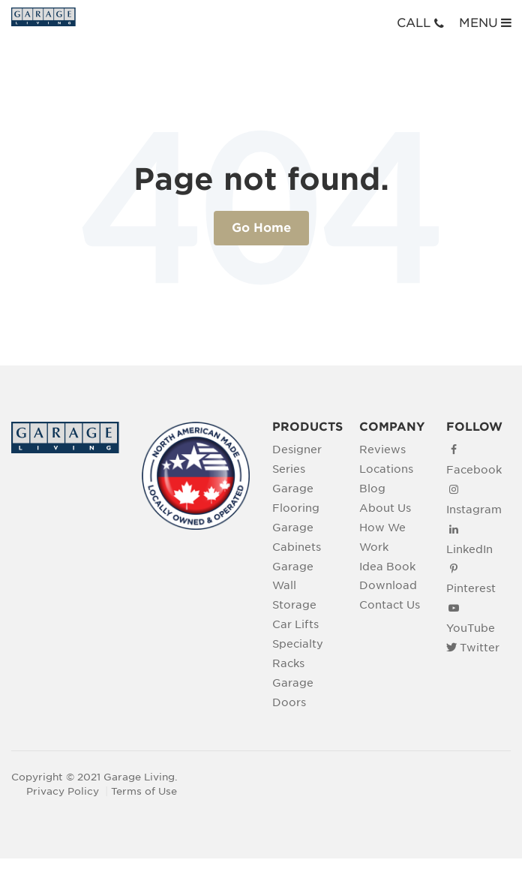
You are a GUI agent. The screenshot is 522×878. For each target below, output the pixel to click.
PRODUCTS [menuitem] (304, 426)
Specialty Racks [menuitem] (297, 653)
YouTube (470, 627)
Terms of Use (144, 791)
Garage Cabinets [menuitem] (296, 537)
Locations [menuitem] (386, 468)
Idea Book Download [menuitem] (388, 576)
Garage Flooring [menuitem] (296, 498)
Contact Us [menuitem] (389, 604)
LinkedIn (469, 549)
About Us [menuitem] (385, 507)
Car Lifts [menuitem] (295, 624)
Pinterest (471, 588)
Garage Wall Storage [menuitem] (294, 586)
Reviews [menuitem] (382, 449)
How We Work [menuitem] (382, 537)
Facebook (474, 469)
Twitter (480, 647)
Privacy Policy (62, 791)
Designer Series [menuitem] (297, 459)
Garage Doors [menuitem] (293, 692)
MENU (486, 22)
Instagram (474, 509)
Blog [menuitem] (372, 488)
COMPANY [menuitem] (391, 426)
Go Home (261, 228)
